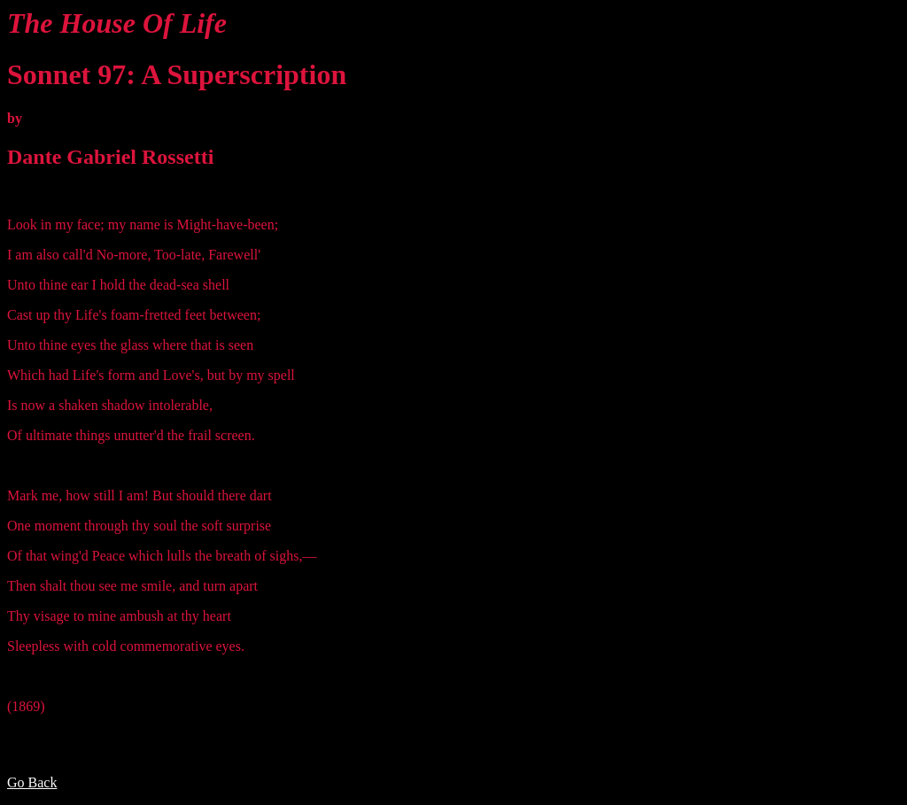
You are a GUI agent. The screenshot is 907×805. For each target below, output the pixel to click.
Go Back (32, 782)
